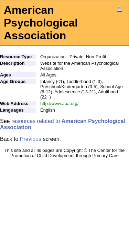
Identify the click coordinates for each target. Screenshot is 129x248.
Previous (30, 139)
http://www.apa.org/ (59, 103)
